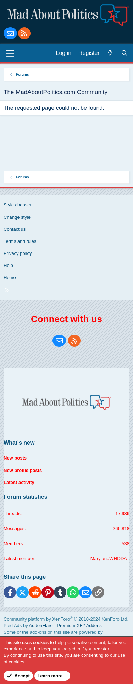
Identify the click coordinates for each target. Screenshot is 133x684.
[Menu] (10, 53)
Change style (17, 217)
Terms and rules (20, 241)
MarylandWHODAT (109, 558)
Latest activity (19, 482)
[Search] (124, 53)
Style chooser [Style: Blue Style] (18, 204)
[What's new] (110, 53)
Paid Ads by (53, 625)
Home (10, 277)
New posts (15, 458)
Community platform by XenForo (66, 619)
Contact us (15, 229)
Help (8, 265)
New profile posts (23, 470)
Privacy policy (18, 253)
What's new (19, 443)
